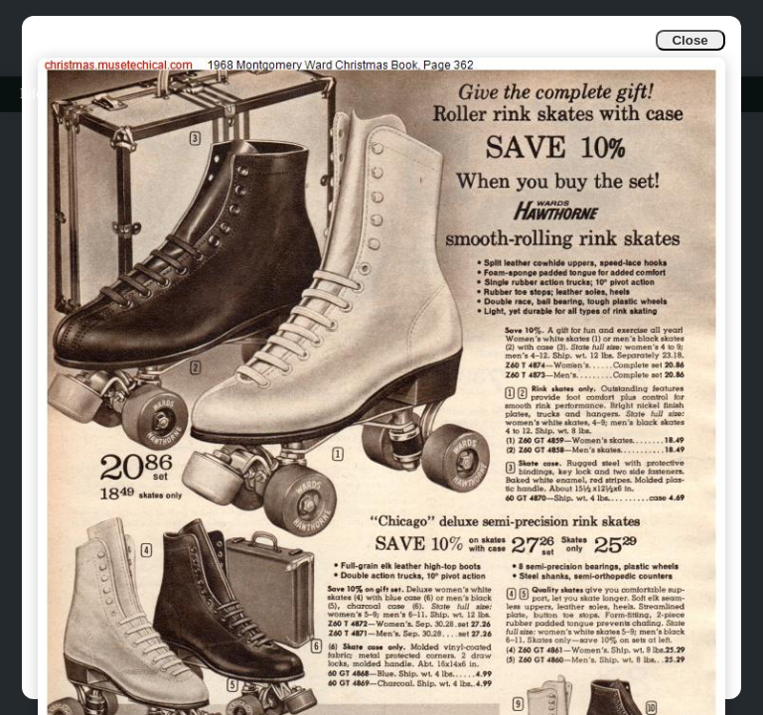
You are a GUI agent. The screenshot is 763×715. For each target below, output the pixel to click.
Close (689, 40)
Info (31, 93)
